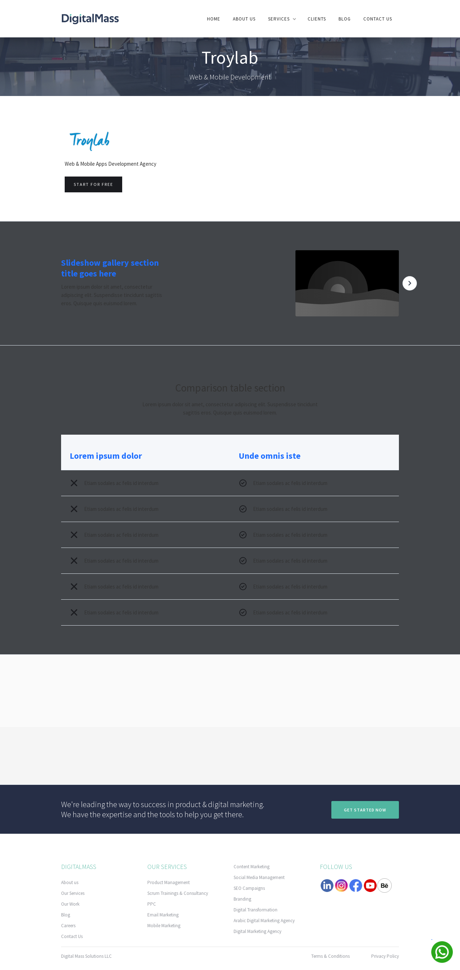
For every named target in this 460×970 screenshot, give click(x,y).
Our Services (72, 893)
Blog (345, 19)
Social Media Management (259, 877)
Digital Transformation (255, 910)
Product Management (168, 882)
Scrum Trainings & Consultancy (177, 893)
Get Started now (365, 810)
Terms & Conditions (330, 956)
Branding (242, 899)
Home (213, 19)
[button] (281, 19)
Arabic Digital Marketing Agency (264, 921)
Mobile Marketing (163, 926)
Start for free (93, 184)
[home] (90, 18)
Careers (68, 926)
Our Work (70, 904)
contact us (377, 19)
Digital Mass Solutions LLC (86, 956)
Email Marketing (163, 915)
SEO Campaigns (249, 888)
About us (244, 19)
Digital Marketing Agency (257, 931)
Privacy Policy (385, 956)
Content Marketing (252, 867)
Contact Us (72, 936)
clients (317, 19)
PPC (151, 904)
